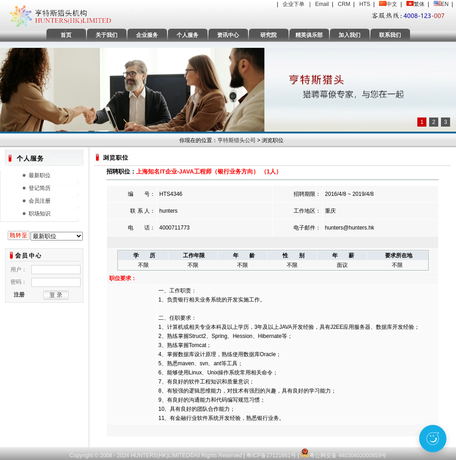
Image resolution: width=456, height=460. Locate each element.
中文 (391, 4)
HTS (364, 4)
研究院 (268, 35)
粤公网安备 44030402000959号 (343, 451)
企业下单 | (299, 4)
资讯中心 (228, 35)
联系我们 (390, 35)
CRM (344, 4)
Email (322, 4)
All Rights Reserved (218, 455)
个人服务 (187, 35)
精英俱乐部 (309, 35)
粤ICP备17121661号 (271, 455)
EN (445, 4)
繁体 (419, 4)
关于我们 (106, 35)
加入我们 (349, 35)
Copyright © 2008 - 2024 (100, 455)
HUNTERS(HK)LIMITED (160, 455)
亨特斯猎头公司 (237, 140)
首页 (66, 35)
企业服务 (147, 35)
